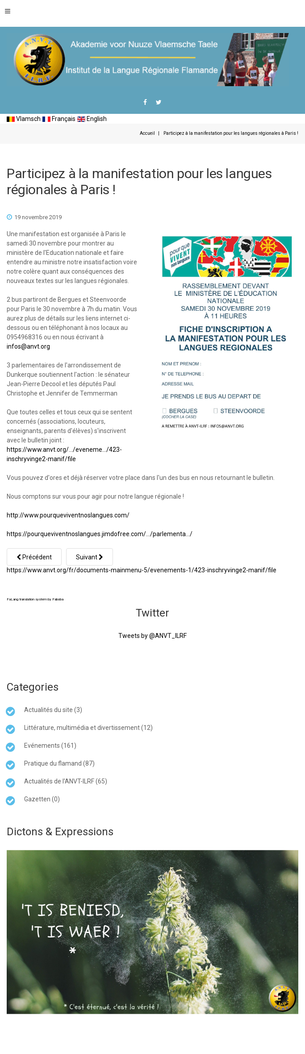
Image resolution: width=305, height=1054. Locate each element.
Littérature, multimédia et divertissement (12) (88, 727)
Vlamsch (24, 118)
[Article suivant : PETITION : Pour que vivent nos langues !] (89, 557)
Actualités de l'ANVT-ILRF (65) (65, 781)
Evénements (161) (50, 745)
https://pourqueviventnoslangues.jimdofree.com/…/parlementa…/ (99, 533)
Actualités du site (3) (53, 709)
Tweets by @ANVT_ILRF (152, 635)
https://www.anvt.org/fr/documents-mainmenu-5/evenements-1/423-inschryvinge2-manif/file (141, 570)
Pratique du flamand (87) (59, 763)
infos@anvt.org (28, 346)
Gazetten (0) (42, 799)
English (92, 118)
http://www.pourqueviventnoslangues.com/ (68, 515)
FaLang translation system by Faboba (35, 599)
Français (58, 118)
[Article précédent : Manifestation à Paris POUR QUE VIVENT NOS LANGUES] (34, 557)
